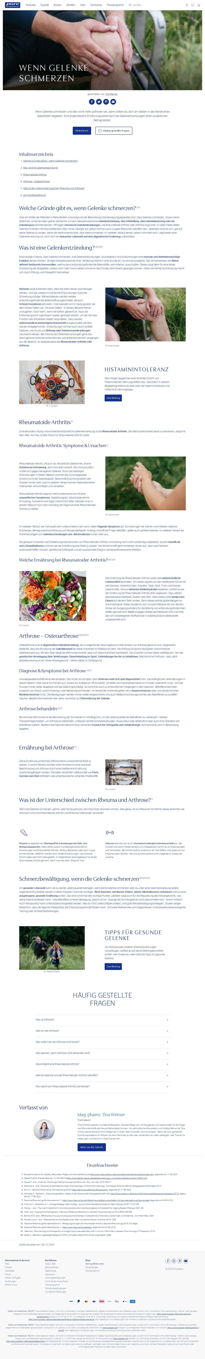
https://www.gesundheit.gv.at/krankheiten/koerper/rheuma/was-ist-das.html (122, 1174)
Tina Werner (111, 94)
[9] (82, 635)
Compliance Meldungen (55, 1292)
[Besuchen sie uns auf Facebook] (168, 1261)
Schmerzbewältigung (34, 195)
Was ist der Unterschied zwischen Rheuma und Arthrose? (54, 188)
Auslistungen (10, 1281)
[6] (100, 247)
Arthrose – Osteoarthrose (36, 181)
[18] (113, 560)
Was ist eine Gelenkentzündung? (40, 168)
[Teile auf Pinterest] (106, 102)
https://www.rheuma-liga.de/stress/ (77, 1227)
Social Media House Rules (56, 1281)
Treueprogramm (92, 1271)
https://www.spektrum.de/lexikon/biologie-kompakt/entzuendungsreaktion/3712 (144, 1194)
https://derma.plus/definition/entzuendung (90, 1190)
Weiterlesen (82, 130)
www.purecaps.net (110, 1328)
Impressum (50, 1274)
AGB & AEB (50, 1264)
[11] (87, 635)
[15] (145, 878)
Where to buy (11, 1285)
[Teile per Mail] (113, 102)
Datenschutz (50, 1271)
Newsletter (10, 1271)
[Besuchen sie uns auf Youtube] (186, 1261)
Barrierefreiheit (51, 1267)
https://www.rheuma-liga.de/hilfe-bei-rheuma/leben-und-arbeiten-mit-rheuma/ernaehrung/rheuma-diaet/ (106, 1200)
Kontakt (8, 1267)
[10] (84, 635)
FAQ (7, 1264)
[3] (137, 207)
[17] (111, 560)
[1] (152, 799)
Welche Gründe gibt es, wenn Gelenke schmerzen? (50, 161)
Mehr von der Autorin (91, 1147)
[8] (108, 560)
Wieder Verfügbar (13, 1278)
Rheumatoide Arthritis (35, 175)
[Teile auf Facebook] (92, 102)
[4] (139, 207)
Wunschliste (192, 5)
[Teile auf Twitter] (99, 102)
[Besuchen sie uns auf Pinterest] (180, 1261)
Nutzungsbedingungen (55, 1278)
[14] (75, 747)
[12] (60, 708)
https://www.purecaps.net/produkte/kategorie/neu (25, 1341)
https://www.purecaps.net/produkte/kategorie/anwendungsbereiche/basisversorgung (61, 1319)
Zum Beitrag (113, 398)
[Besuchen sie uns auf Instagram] (174, 1261)
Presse (8, 1274)
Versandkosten (91, 1267)
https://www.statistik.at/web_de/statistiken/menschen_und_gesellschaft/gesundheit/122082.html (106, 1178)
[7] (102, 247)
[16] (148, 878)
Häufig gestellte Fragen (116, 130)
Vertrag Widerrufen (94, 1264)
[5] (98, 247)
